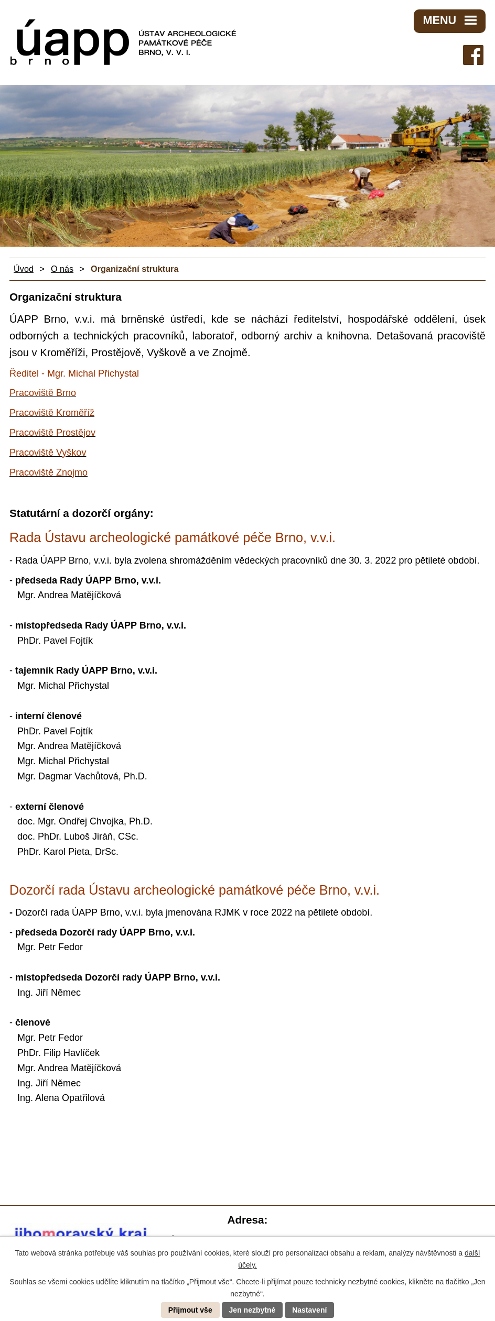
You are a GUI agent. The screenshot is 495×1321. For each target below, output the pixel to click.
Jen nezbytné (252, 1310)
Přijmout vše (190, 1310)
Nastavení (309, 1310)
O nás (62, 268)
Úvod (24, 268)
